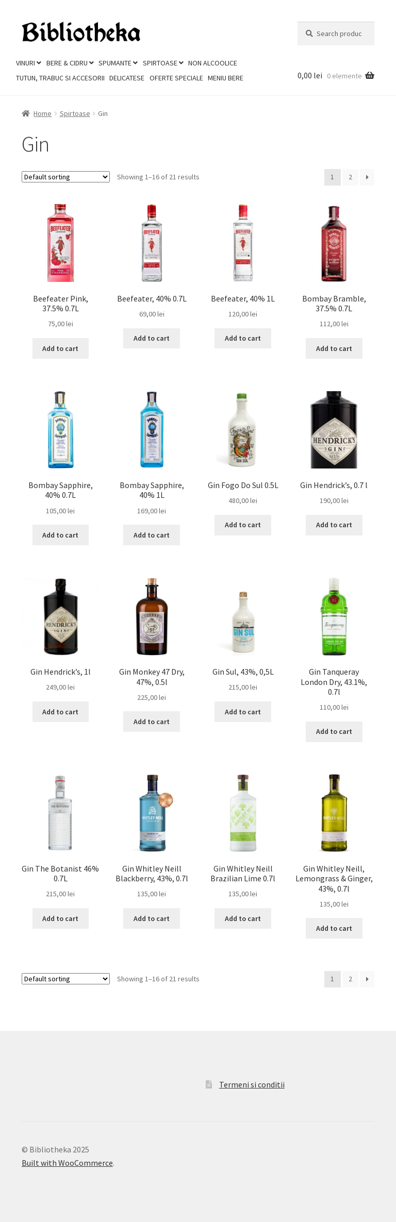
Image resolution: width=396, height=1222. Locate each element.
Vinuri (25, 63)
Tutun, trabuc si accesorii (60, 77)
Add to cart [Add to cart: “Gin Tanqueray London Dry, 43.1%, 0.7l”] (334, 731)
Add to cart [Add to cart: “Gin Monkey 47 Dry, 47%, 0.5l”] (152, 721)
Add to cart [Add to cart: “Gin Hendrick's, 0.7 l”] (334, 524)
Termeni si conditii (252, 1084)
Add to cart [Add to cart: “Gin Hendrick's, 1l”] (60, 711)
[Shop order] (66, 176)
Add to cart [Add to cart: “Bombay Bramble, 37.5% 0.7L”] (334, 348)
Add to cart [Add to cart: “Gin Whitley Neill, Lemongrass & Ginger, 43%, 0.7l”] (334, 928)
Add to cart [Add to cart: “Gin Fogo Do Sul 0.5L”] (243, 524)
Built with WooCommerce (67, 1163)
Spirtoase (160, 63)
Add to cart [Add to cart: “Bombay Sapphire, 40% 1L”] (152, 535)
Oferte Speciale (176, 77)
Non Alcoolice (212, 63)
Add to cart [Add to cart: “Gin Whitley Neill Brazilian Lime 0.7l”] (243, 918)
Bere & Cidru (67, 63)
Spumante (114, 63)
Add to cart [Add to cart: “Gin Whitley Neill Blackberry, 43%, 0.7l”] (152, 918)
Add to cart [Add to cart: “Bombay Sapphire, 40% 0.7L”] (60, 535)
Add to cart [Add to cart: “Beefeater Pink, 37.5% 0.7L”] (60, 348)
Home (43, 113)
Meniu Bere (225, 77)
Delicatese (126, 77)
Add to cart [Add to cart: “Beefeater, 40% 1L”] (243, 338)
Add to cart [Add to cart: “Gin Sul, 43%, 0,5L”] (243, 711)
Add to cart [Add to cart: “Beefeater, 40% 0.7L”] (152, 338)
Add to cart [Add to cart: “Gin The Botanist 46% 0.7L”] (60, 918)
